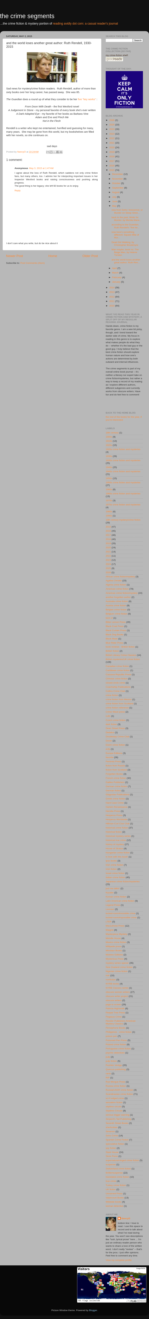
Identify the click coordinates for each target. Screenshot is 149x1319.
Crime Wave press (115, 712)
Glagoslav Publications (117, 794)
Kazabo (110, 892)
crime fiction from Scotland (119, 703)
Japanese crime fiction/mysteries (123, 881)
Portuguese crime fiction (118, 1048)
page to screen (113, 1004)
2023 (112, 133)
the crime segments (27, 16)
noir (108, 975)
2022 (112, 138)
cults (108, 716)
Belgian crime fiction (116, 609)
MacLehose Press (115, 925)
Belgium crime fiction (116, 613)
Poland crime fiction (116, 1044)
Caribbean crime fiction (118, 670)
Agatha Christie (114, 580)
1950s (109, 478)
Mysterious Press (115, 959)
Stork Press (112, 1156)
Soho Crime (112, 1135)
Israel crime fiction (115, 873)
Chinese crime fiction (116, 678)
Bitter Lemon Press (116, 622)
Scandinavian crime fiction (119, 1094)
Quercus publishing (116, 1069)
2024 (112, 129)
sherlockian (111, 1127)
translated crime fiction (117, 1177)
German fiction (113, 790)
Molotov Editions (114, 954)
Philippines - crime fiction (119, 1032)
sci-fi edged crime (115, 1098)
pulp (108, 1057)
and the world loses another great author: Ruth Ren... (126, 261)
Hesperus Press (114, 815)
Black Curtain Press (116, 630)
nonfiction (111, 979)
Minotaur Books (114, 950)
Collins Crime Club (115, 691)
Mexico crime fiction (116, 942)
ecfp (108, 749)
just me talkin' (113, 888)
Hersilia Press (113, 811)
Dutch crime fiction (115, 745)
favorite (109, 757)
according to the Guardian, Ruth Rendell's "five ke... (125, 226)
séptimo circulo (113, 1106)
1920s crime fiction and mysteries (123, 449)
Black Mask (112, 638)
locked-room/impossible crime (121, 917)
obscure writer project (117, 996)
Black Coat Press (115, 626)
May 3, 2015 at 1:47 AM (41, 168)
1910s (109, 441)
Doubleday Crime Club (117, 736)
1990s (109, 515)
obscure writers (114, 1000)
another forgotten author (118, 597)
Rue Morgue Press (115, 1081)
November (118, 178)
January (116, 282)
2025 (112, 124)
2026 (112, 120)
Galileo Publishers (115, 782)
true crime (111, 1181)
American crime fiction (117, 589)
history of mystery (115, 844)
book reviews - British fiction (120, 646)
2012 (112, 296)
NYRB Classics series (117, 988)
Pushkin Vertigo (114, 1065)
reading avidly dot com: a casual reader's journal (85, 23)
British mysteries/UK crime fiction (123, 659)
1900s (109, 437)
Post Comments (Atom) (32, 263)
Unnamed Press (114, 1193)
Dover (109, 740)
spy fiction (111, 1148)
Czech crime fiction (115, 720)
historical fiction (114, 832)
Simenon (110, 1131)
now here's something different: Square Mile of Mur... (125, 235)
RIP (108, 1077)
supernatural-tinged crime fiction (122, 1160)
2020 (112, 147)
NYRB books (112, 983)
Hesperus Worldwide (116, 819)
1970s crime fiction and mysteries (123, 504)
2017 (112, 161)
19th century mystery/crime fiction (123, 520)
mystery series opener (117, 963)
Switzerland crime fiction (118, 1168)
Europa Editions (114, 753)
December (118, 174)
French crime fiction (116, 778)
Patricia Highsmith (115, 1008)
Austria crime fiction (116, 605)
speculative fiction (115, 1144)
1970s (109, 500)
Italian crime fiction (115, 877)
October (116, 183)
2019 (112, 152)
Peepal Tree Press (115, 1012)
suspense (111, 1164)
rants (108, 1073)
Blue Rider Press (114, 643)
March (115, 272)
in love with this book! (117, 856)
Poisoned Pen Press (116, 1040)
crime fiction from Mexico (119, 699)
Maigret (109, 930)
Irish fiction (111, 869)
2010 (112, 305)
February (117, 277)
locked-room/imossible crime (120, 913)
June (115, 201)
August (116, 192)
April (114, 268)
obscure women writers (118, 992)
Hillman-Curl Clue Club (117, 823)
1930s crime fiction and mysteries (123, 460)
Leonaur (110, 909)
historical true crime (116, 840)
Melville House (113, 938)
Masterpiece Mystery (116, 934)
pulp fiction (111, 1061)
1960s (109, 489)
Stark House (112, 1152)
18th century (112, 432)
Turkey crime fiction (116, 1185)
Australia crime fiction (117, 601)
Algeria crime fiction (116, 584)
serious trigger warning (117, 1115)
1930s (109, 456)
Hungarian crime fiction (118, 852)
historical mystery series (118, 836)
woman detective (114, 1206)
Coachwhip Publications (118, 687)
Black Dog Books (115, 634)
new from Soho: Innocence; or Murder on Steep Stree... (127, 211)
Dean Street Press (115, 728)
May (114, 206)
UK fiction (111, 1189)
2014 (112, 287)
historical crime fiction (117, 827)
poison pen (111, 1036)
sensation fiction (114, 1102)
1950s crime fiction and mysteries (123, 482)
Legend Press (113, 905)
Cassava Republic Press (118, 674)
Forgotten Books (114, 774)
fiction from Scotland (116, 769)
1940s (109, 467)
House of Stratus (114, 848)
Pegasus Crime (114, 1016)
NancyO (125, 1218)
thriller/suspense (114, 1172)
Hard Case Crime (115, 803)
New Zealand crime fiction (119, 967)
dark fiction (111, 724)
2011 (112, 301)
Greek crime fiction (115, 798)
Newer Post (14, 256)
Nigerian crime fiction (117, 971)
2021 (112, 142)
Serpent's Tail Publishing (118, 1119)
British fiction (112, 651)
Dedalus (110, 732)
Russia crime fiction (116, 1086)
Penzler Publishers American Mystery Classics (121, 1022)
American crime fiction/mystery (122, 593)
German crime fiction (116, 786)
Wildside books (113, 1202)
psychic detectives (115, 1052)
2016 (112, 165)
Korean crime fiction (116, 896)
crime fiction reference (117, 707)
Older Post (90, 256)
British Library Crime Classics (121, 655)
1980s (109, 511)
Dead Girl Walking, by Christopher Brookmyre (125, 243)
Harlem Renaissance (116, 807)
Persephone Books (115, 1028)
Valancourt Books (115, 1197)
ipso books (111, 860)
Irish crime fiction (114, 865)
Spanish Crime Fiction (117, 1139)
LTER (109, 921)
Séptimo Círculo (114, 1110)
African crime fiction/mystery (120, 576)
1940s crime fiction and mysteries (123, 471)
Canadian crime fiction (117, 666)
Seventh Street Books (117, 1123)
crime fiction (112, 695)
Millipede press (113, 946)
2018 (112, 156)
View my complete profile (119, 1260)
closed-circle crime (115, 682)
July (114, 197)
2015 (112, 170)
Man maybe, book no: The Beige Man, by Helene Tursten (125, 252)
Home (52, 256)
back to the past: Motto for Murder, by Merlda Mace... (126, 218)
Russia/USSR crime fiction (119, 1090)
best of (109, 618)
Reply (18, 190)
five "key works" (87, 99)
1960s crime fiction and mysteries (123, 493)
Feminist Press (113, 761)
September (118, 187)
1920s (109, 445)
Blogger (93, 1310)
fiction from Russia (115, 765)
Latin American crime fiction (120, 901)
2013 (112, 292)
